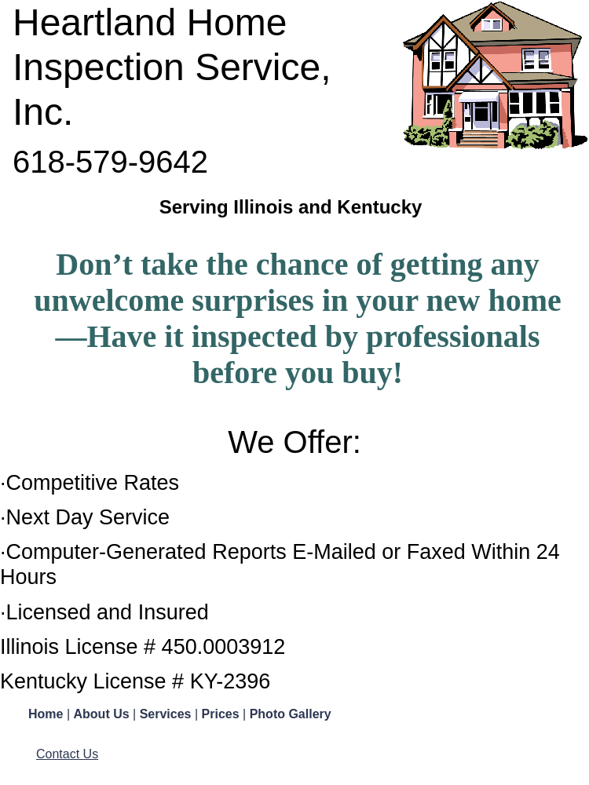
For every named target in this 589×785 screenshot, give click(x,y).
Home (47, 714)
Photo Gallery (290, 714)
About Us (104, 714)
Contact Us (67, 754)
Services (167, 714)
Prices (222, 714)
